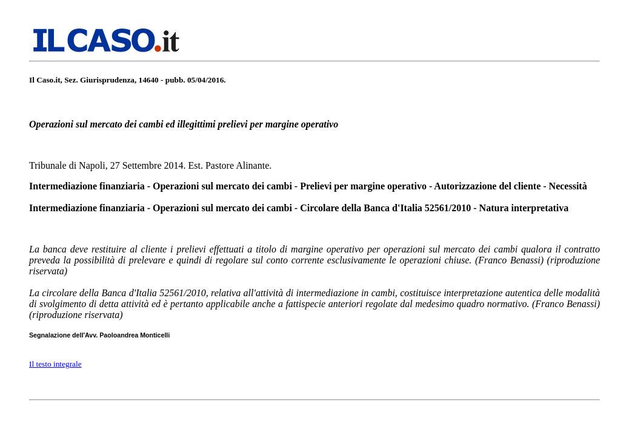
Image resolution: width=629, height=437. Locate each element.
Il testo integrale (55, 363)
